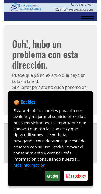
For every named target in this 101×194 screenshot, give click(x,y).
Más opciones (76, 176)
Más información (29, 165)
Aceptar (52, 176)
